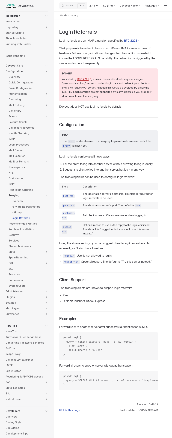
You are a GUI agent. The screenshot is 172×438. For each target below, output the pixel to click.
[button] (27, 16)
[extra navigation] (165, 5)
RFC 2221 (130, 40)
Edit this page (69, 410)
